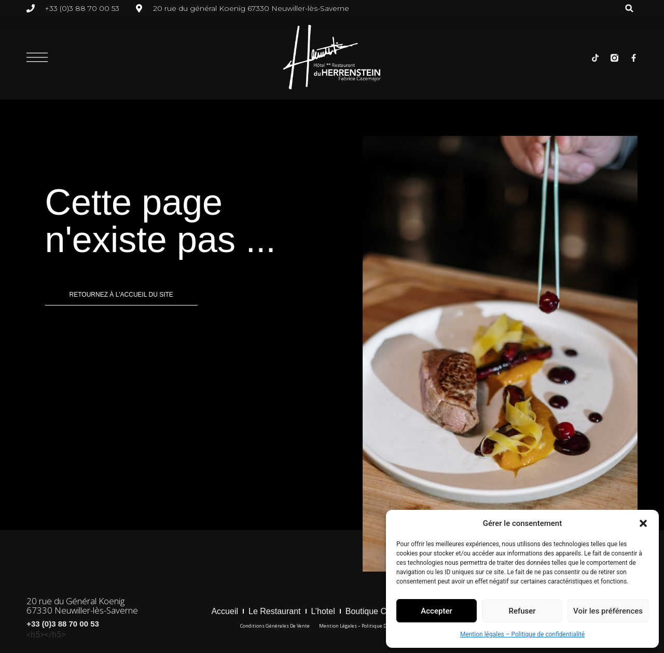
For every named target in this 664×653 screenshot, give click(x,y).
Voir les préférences (608, 611)
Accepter (436, 611)
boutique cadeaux (379, 611)
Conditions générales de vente (275, 625)
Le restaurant (274, 611)
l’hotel (323, 611)
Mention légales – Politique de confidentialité (522, 634)
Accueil (224, 611)
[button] (643, 523)
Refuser (521, 611)
